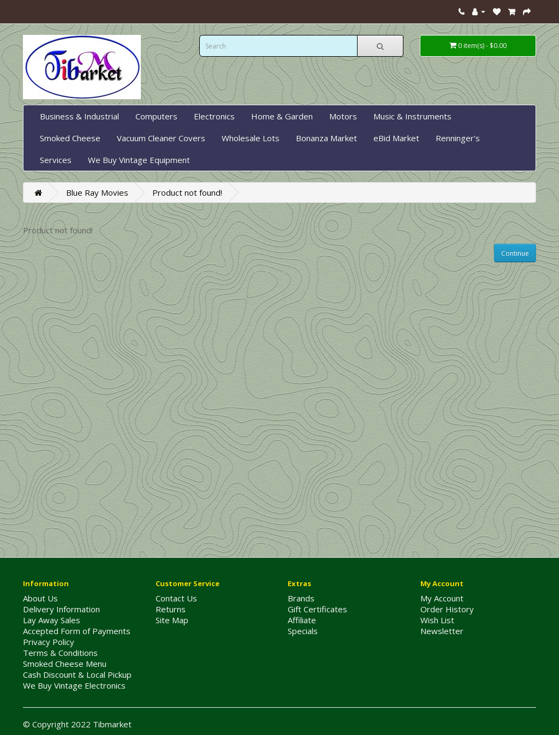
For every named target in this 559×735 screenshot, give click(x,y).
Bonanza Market (326, 137)
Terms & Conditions (60, 652)
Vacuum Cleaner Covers (161, 137)
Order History (447, 609)
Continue (515, 253)
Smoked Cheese (70, 137)
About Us (40, 598)
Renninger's (458, 137)
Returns (171, 609)
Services (56, 159)
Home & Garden (282, 116)
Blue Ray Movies (97, 192)
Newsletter (441, 630)
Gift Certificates (317, 609)
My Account (441, 598)
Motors (343, 116)
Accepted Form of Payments (76, 630)
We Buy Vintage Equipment (139, 159)
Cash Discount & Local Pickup (77, 674)
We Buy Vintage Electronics (74, 685)
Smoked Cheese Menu (64, 663)
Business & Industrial (79, 116)
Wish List (437, 619)
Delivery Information (61, 609)
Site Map (172, 619)
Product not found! (187, 192)
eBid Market (396, 137)
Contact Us (176, 598)
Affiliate (302, 619)
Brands (301, 598)
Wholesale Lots (251, 137)
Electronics (214, 116)
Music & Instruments (412, 116)
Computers (156, 116)
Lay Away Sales (51, 619)
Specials (303, 630)
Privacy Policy (48, 641)
